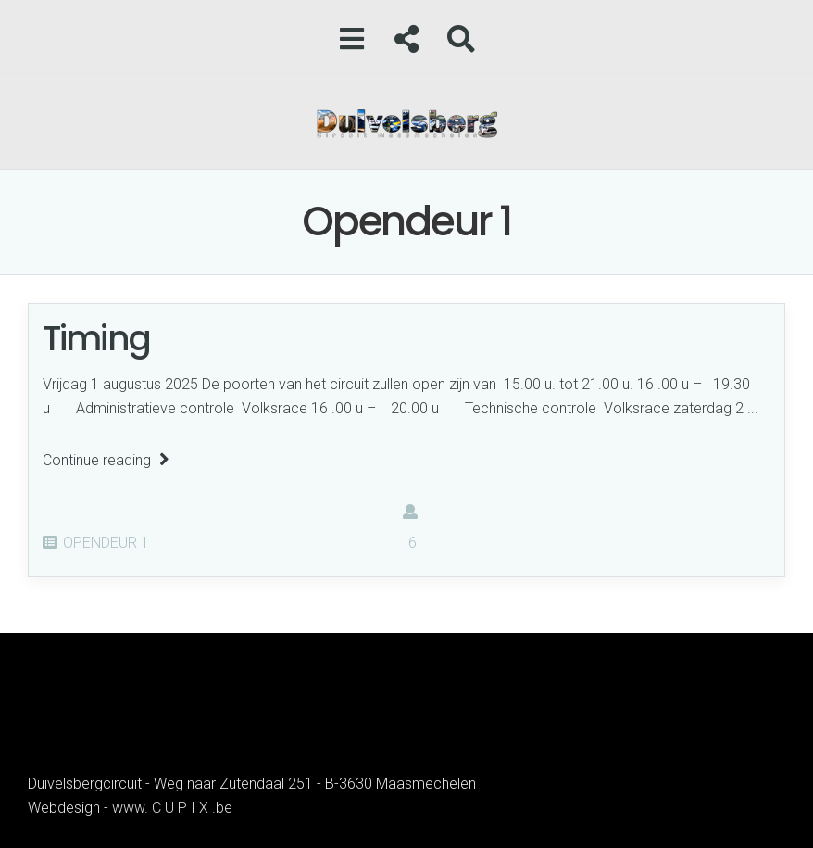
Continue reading (106, 460)
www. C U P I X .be (172, 807)
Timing (96, 338)
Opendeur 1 (106, 542)
